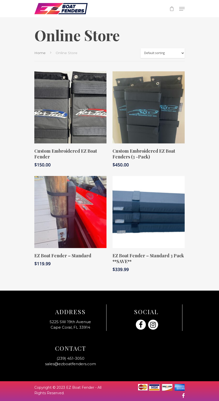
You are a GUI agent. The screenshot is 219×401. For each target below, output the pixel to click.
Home (40, 53)
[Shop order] (163, 53)
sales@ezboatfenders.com (70, 363)
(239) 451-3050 (70, 358)
